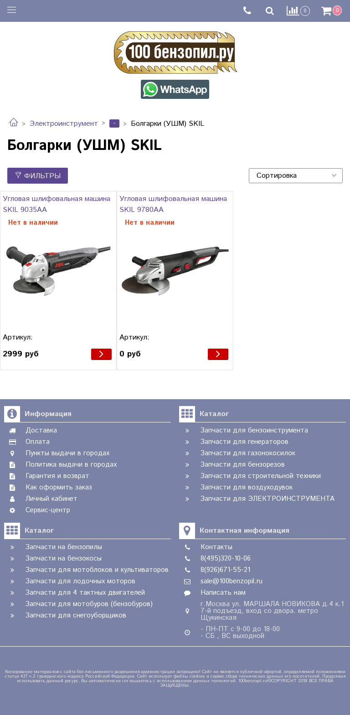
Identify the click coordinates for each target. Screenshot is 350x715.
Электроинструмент (64, 123)
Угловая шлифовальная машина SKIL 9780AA (173, 204)
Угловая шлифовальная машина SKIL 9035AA (56, 204)
